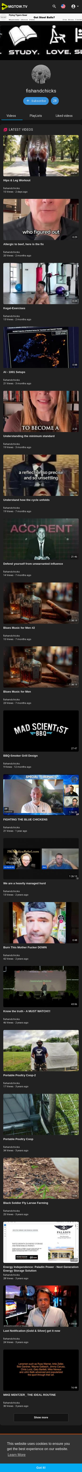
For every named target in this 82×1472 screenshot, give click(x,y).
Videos (11, 115)
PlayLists (36, 115)
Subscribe (36, 100)
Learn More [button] (17, 1455)
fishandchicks (41, 91)
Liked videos (64, 115)
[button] (63, 6)
